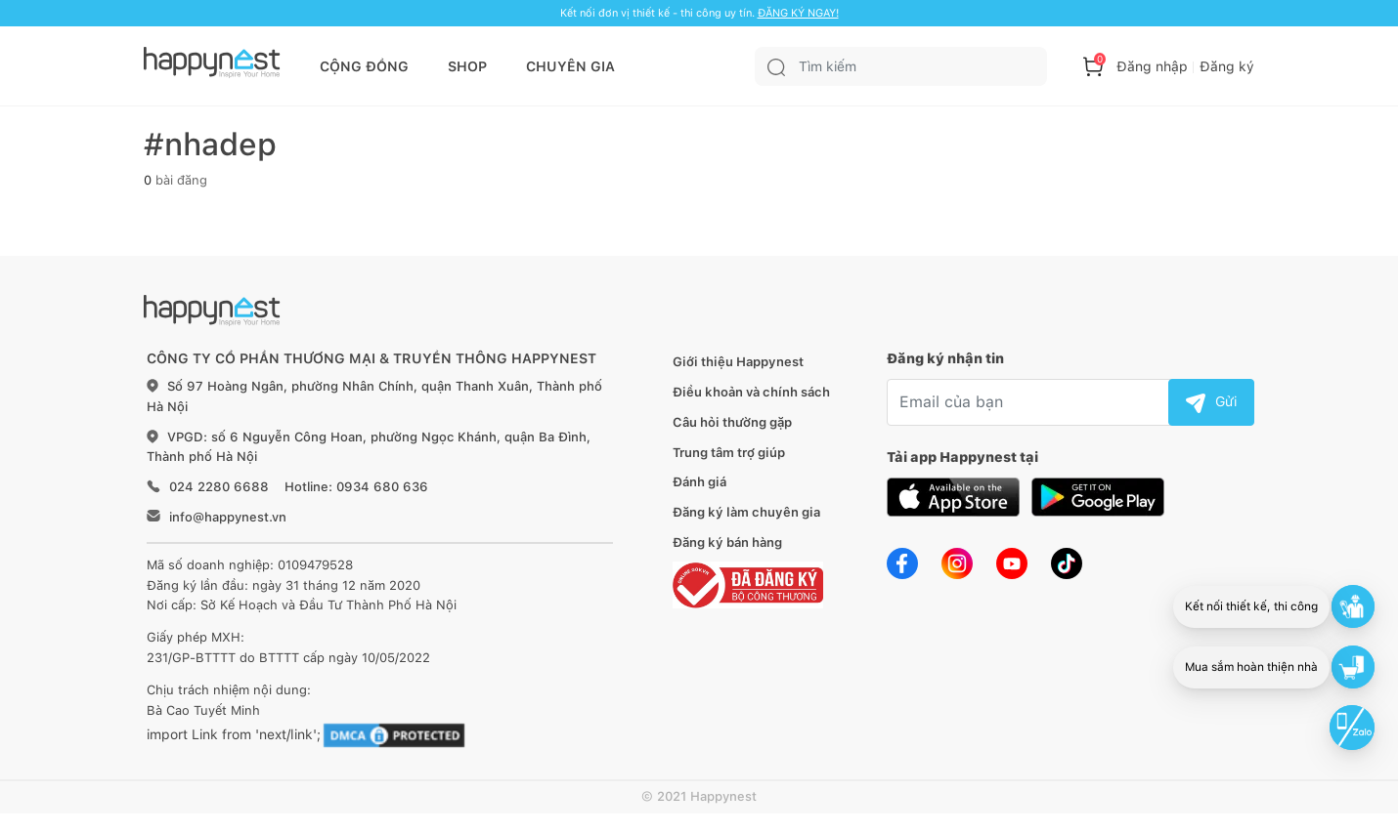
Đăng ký (1227, 66)
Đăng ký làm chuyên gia (746, 512)
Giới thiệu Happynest (738, 361)
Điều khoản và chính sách (751, 392)
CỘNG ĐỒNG (364, 66)
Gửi (1211, 401)
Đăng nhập (1152, 66)
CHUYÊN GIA (570, 66)
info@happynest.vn (227, 517)
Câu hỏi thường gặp (732, 422)
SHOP (467, 66)
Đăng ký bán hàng (727, 542)
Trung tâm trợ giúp (729, 452)
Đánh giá (699, 482)
